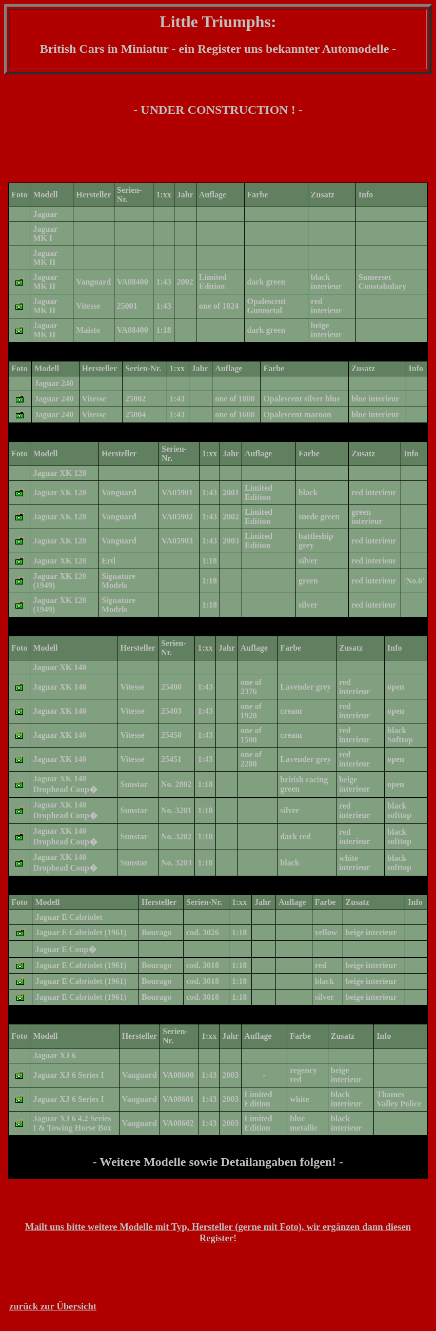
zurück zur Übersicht (52, 1306)
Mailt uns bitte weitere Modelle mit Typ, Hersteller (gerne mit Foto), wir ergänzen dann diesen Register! (218, 1232)
